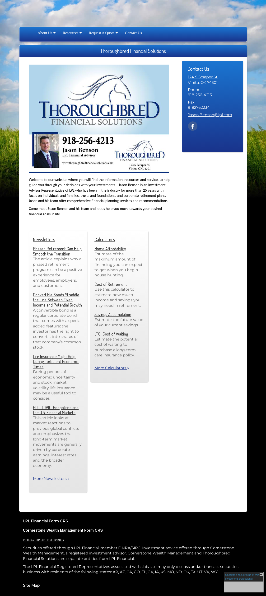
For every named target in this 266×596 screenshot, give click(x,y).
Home (29, 33)
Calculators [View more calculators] (104, 239)
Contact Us (133, 33)
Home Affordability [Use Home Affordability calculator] (110, 248)
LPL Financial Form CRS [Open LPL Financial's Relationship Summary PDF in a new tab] (45, 521)
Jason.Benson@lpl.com (210, 115)
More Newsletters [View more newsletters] (51, 478)
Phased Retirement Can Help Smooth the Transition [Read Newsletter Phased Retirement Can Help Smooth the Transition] (57, 251)
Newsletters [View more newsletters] (44, 239)
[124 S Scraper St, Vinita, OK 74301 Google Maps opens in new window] (203, 80)
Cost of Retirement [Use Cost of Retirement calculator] (110, 284)
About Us (45, 33)
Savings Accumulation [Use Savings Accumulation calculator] (112, 314)
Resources (70, 33)
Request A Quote (101, 33)
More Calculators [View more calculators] (111, 368)
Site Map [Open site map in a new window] (31, 585)
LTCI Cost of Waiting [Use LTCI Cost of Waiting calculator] (111, 333)
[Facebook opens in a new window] (192, 125)
